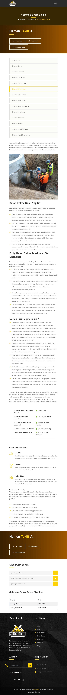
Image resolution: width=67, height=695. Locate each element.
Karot (38, 626)
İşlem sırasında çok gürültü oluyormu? (22, 578)
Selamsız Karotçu (17, 66)
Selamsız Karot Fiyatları (19, 77)
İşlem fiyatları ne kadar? (18, 584)
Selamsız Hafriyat (17, 123)
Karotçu (39, 629)
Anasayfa (21, 19)
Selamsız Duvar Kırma (18, 112)
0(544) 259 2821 (42, 664)
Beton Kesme (41, 636)
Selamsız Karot (16, 60)
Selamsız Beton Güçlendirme (20, 106)
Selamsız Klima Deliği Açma (20, 129)
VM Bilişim (36, 689)
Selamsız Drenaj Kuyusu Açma (21, 135)
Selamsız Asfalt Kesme (19, 100)
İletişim (39, 646)
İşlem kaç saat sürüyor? (18, 573)
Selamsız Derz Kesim (18, 118)
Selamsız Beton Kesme (19, 95)
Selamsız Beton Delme (18, 89)
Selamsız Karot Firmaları (19, 83)
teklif (25, 31)
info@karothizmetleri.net (44, 672)
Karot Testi (40, 639)
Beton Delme (41, 632)
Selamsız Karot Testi (18, 72)
